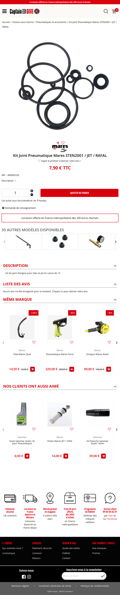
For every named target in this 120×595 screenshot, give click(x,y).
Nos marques (99, 548)
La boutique (8, 553)
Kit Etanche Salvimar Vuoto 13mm (97, 442)
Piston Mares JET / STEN (59, 441)
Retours (36, 558)
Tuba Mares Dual (22, 354)
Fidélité (66, 553)
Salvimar (22, 437)
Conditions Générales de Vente (55, 585)
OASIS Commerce (66, 591)
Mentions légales (20, 585)
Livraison (37, 553)
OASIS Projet (52, 591)
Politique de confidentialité (95, 585)
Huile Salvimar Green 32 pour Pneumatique (22, 442)
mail (110, 515)
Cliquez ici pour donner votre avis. (70, 291)
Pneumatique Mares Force (60, 354)
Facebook (112, 518)
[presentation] (5, 242)
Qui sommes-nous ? (12, 548)
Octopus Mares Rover (97, 354)
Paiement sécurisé (42, 548)
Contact (66, 558)
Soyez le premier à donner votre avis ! (59, 160)
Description (8, 180)
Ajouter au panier (79, 193)
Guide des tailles (71, 548)
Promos (96, 553)
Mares (22, 350)
